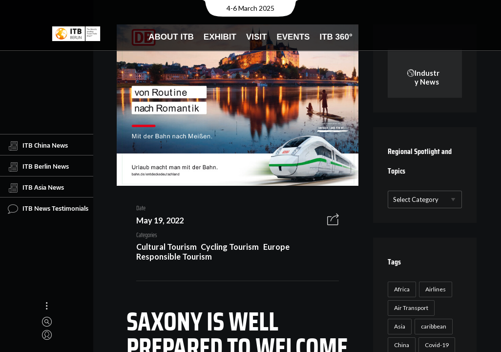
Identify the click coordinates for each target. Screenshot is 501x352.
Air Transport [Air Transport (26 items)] (410, 308)
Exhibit (220, 37)
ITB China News (38, 145)
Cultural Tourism (162, 249)
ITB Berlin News (38, 166)
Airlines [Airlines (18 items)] (434, 289)
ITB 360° (335, 37)
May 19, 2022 (156, 222)
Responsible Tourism (170, 258)
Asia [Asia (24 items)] (398, 326)
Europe (273, 249)
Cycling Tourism (226, 249)
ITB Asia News (36, 187)
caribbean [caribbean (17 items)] (432, 326)
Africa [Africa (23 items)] (400, 289)
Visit (256, 37)
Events (293, 37)
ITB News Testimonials (48, 208)
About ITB (171, 37)
